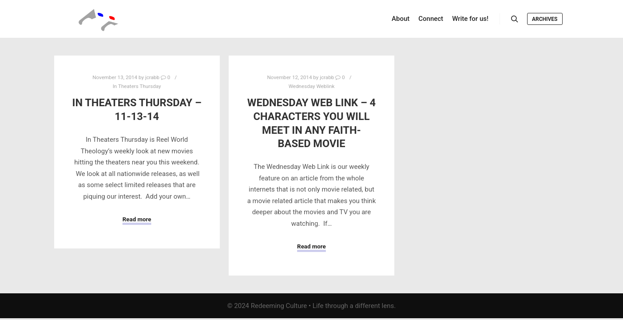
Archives (545, 19)
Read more (137, 219)
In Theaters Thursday (137, 86)
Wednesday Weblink (312, 86)
